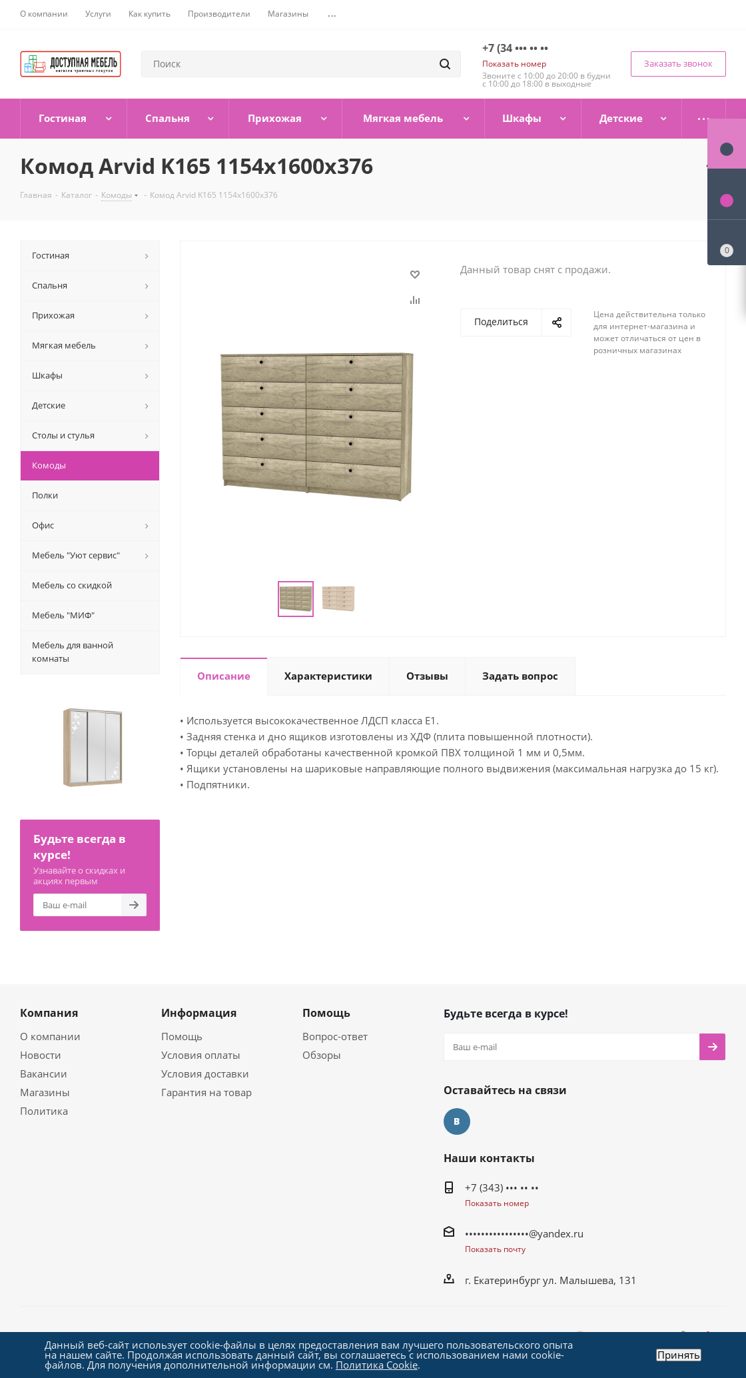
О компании (50, 1036)
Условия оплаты (200, 1054)
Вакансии (43, 1073)
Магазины (45, 1092)
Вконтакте (457, 1121)
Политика (44, 1110)
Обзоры (321, 1054)
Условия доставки (205, 1073)
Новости (40, 1054)
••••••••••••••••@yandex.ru (524, 1233)
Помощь (181, 1036)
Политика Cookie (377, 1364)
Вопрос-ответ (335, 1036)
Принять (678, 1355)
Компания (49, 1013)
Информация (198, 1013)
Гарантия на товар (206, 1092)
